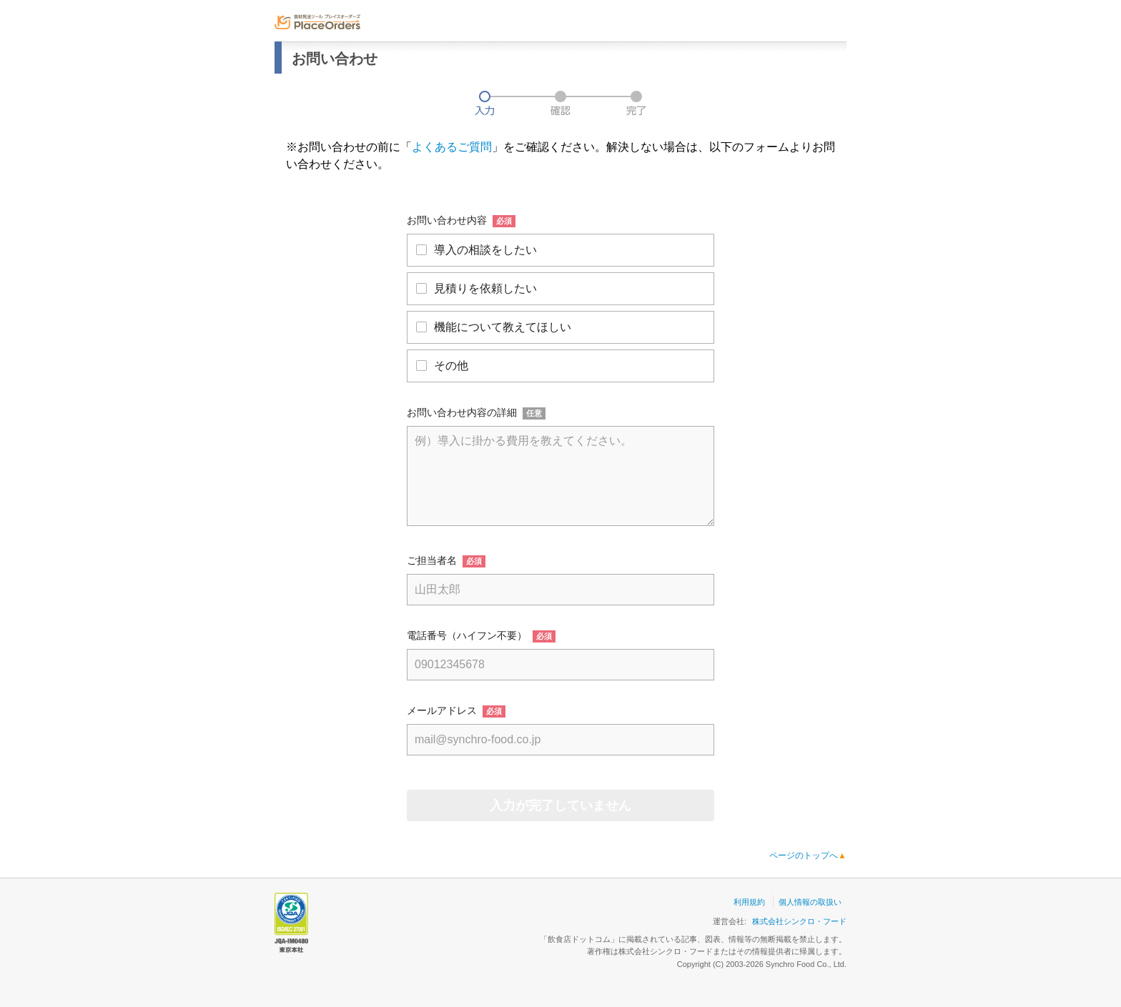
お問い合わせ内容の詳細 (462, 412)
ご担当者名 (432, 560)
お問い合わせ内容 (447, 220)
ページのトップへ (807, 855)
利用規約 (749, 902)
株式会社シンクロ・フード (799, 921)
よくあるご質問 (452, 147)
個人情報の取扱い (810, 902)
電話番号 (427, 635)
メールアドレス (442, 710)
